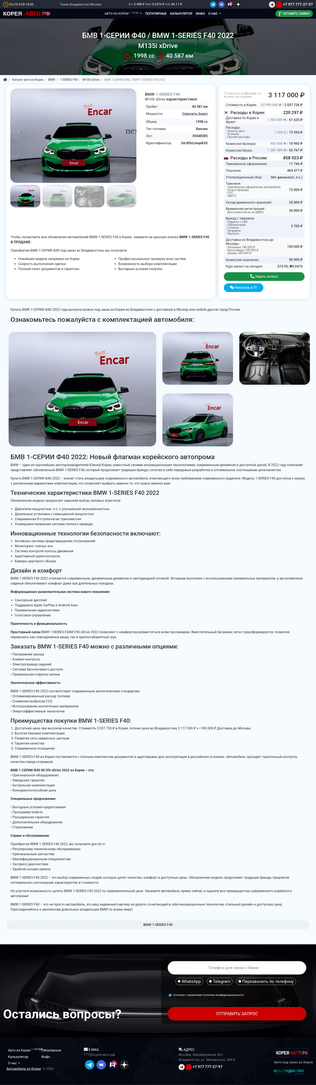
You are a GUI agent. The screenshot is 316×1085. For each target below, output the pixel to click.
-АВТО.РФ (26, 13)
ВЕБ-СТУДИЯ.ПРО (289, 1071)
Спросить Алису (195, 114)
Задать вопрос (264, 276)
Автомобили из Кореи (23, 1069)
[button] (133, 130)
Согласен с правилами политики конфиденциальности (208, 995)
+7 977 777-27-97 (298, 4)
